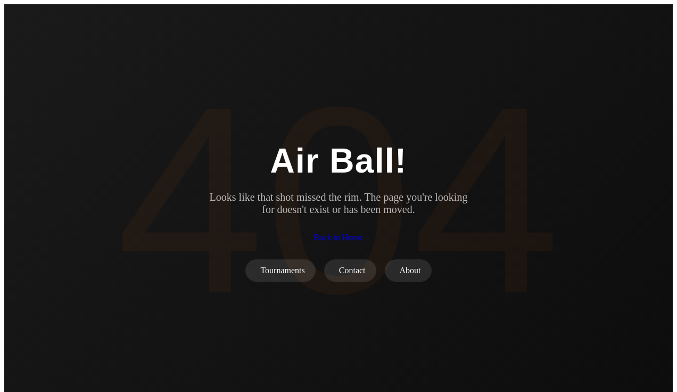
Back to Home (338, 237)
